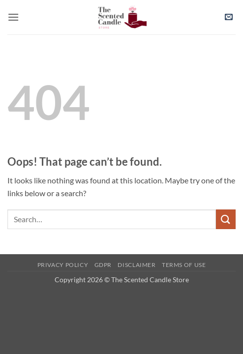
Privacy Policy (63, 264)
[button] (13, 17)
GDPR (103, 264)
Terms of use (184, 264)
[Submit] (226, 219)
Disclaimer (136, 264)
